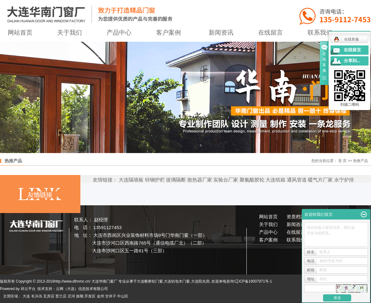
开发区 (90, 296)
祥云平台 (28, 289)
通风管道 (297, 179)
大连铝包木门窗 (177, 281)
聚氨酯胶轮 (252, 179)
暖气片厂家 (320, 179)
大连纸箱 (275, 179)
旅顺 (79, 296)
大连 (26, 296)
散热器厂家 (199, 179)
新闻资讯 (221, 32)
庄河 (71, 296)
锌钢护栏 (155, 179)
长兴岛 (36, 296)
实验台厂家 (225, 179)
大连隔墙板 (131, 179)
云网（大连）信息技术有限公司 (82, 289)
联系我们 (296, 239)
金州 (100, 296)
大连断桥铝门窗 (150, 281)
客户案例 (168, 32)
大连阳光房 (200, 281)
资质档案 (296, 216)
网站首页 (268, 216)
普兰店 (60, 296)
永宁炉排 (344, 179)
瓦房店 (48, 296)
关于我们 (69, 32)
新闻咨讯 (296, 224)
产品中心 (119, 32)
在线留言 (270, 32)
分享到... (352, 60)
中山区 (122, 296)
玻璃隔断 (176, 179)
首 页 (342, 161)
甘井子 (110, 296)
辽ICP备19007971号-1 (253, 281)
